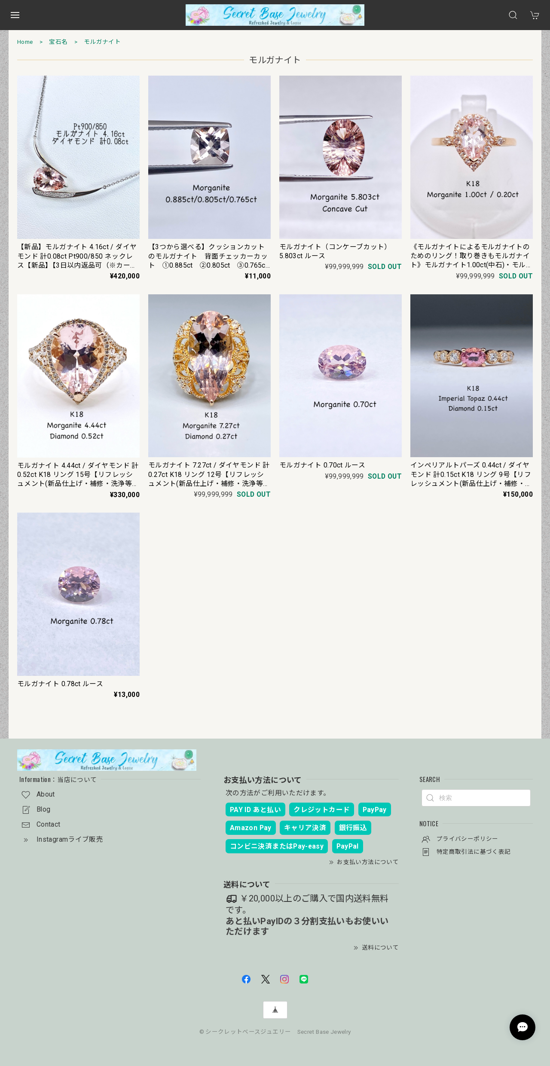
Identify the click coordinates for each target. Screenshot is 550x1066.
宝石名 (58, 41)
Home (25, 41)
